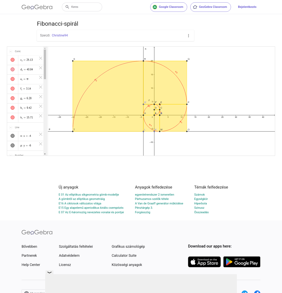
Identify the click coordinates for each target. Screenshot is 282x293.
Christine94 (60, 35)
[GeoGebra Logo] (37, 7)
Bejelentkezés (247, 7)
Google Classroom (168, 7)
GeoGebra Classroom (210, 7)
